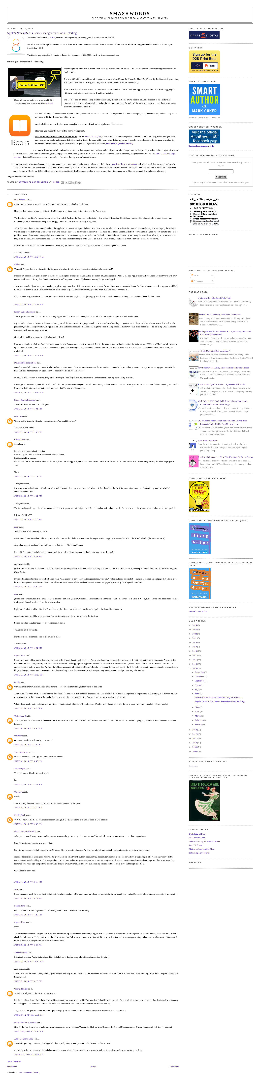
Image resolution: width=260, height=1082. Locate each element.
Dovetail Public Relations (25, 362)
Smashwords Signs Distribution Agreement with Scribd (222, 384)
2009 (194, 747)
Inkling (17, 264)
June (197, 693)
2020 (194, 642)
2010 (194, 742)
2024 (194, 625)
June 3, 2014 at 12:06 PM (29, 355)
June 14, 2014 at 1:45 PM (29, 1054)
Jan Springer (19, 768)
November (200, 676)
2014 (194, 668)
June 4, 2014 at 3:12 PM (28, 898)
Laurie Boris (19, 905)
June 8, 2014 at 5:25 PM (28, 981)
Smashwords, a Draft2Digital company (144, 18)
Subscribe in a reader (198, 611)
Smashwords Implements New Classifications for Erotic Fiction (225, 457)
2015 (194, 664)
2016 (194, 659)
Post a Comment (14, 1061)
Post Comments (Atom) (29, 1072)
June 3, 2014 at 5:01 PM (28, 648)
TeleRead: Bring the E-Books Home (204, 841)
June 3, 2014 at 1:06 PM (28, 432)
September (200, 680)
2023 (194, 629)
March (198, 716)
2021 (194, 638)
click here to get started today (119, 143)
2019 (194, 646)
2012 (194, 734)
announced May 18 (93, 136)
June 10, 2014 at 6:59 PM (29, 1015)
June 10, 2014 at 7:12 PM (29, 1031)
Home (93, 1066)
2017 (194, 655)
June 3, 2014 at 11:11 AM (29, 304)
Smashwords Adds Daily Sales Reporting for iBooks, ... (218, 697)
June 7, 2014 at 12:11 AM (29, 961)
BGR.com (49, 103)
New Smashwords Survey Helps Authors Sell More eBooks (223, 367)
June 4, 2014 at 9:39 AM (28, 824)
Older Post (174, 1066)
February (199, 720)
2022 (194, 633)
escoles (17, 682)
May (197, 707)
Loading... (193, 766)
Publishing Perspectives (199, 853)
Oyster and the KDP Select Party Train (214, 298)
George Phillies (21, 989)
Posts (194, 275)
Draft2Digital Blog (197, 834)
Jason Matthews (21, 752)
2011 (194, 738)
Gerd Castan (19, 439)
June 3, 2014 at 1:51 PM (28, 496)
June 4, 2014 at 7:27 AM (28, 784)
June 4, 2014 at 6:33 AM (28, 744)
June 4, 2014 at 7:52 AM (28, 807)
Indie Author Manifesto (208, 440)
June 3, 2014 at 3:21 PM (28, 556)
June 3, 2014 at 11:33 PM (28, 675)
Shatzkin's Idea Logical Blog (201, 849)
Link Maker (161, 153)
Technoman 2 (20, 716)
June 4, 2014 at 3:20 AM (28, 708)
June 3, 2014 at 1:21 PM (28, 476)
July (197, 689)
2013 (194, 729)
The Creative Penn (197, 837)
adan (16, 527)
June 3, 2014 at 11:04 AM (29, 257)
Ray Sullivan (20, 655)
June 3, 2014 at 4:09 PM (28, 586)
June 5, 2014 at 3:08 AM (28, 945)
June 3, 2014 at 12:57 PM (29, 392)
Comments (197, 281)
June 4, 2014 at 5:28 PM (28, 914)
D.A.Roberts (19, 199)
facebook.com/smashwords (201, 146)
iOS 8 (52, 37)
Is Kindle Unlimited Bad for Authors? (214, 351)
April (197, 711)
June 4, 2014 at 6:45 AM (28, 761)
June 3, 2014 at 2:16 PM (28, 519)
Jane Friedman (195, 845)
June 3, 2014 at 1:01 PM (28, 408)
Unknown (18, 416)
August (198, 685)
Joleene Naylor (20, 952)
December (199, 672)
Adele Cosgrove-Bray (23, 1038)
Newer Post (12, 1066)
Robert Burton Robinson (24, 312)
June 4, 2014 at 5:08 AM (28, 728)
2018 (194, 651)
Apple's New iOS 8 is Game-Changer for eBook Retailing (219, 701)
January (198, 724)
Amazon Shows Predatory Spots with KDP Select (219, 314)
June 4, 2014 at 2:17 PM (28, 882)
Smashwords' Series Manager (124, 164)
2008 (194, 751)
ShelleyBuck (19, 815)
